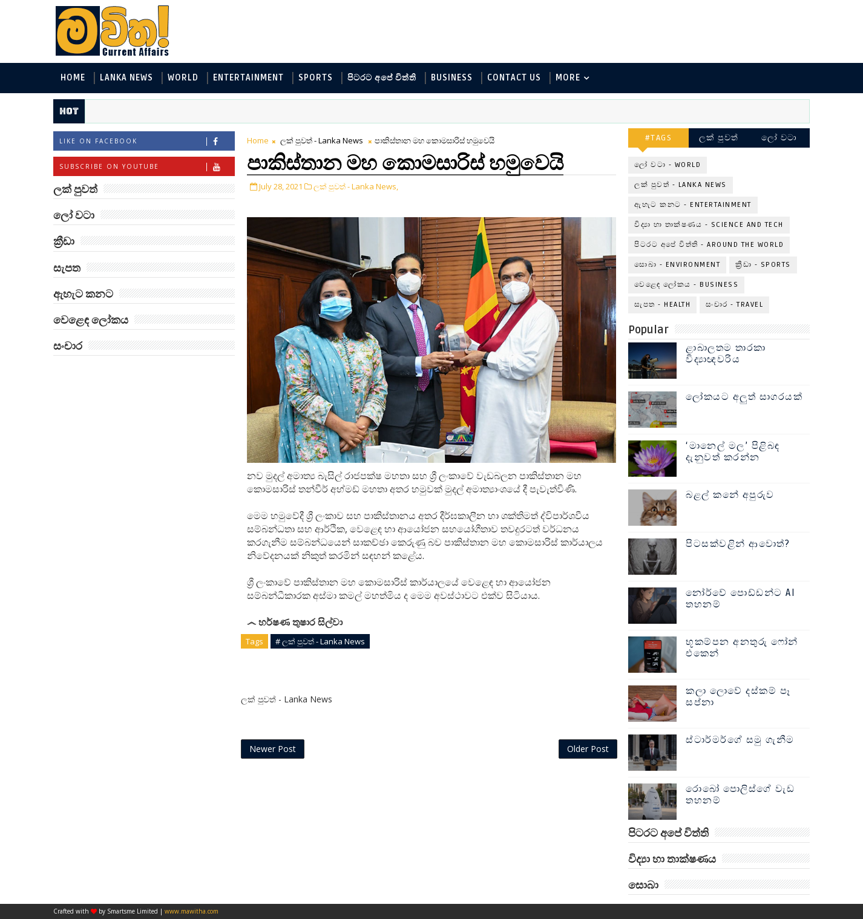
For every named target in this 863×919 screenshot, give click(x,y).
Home (73, 78)
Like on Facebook (146, 141)
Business (452, 78)
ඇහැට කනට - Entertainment (693, 204)
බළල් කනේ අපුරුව (730, 495)
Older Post (588, 748)
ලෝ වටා (779, 137)
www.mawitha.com (191, 911)
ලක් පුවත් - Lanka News (321, 140)
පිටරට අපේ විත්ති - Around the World (709, 244)
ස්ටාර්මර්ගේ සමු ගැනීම (740, 740)
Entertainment (248, 78)
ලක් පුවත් (719, 137)
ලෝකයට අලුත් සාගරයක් (744, 397)
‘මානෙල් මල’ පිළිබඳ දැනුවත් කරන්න (733, 451)
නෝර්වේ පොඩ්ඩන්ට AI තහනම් (740, 598)
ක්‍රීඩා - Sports (763, 264)
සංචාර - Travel (734, 304)
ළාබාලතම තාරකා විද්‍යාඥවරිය (726, 353)
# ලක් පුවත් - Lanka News (320, 641)
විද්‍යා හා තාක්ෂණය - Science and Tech (709, 224)
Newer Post (272, 748)
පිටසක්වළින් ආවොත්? (738, 544)
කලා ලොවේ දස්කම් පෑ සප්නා (738, 696)
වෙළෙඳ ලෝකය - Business (686, 284)
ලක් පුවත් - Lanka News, (355, 186)
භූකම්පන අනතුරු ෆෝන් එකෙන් (742, 647)
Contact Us (514, 78)
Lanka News (126, 78)
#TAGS (658, 137)
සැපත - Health (662, 304)
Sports (315, 78)
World (183, 78)
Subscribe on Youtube (146, 166)
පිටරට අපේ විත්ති (381, 78)
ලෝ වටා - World (667, 164)
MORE (568, 78)
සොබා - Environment (677, 264)
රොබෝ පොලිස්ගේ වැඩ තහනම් (740, 794)
